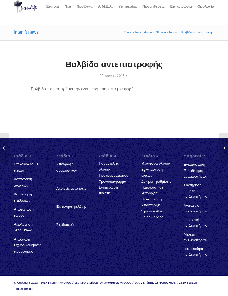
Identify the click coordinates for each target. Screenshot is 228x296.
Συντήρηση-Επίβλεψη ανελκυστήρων (195, 191)
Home (148, 32)
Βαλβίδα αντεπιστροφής (114, 64)
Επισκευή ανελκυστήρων (195, 223)
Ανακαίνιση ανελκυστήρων (195, 208)
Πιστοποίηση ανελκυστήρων (195, 252)
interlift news (26, 32)
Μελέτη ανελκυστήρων (195, 237)
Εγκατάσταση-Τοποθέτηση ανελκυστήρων (195, 170)
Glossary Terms (166, 32)
